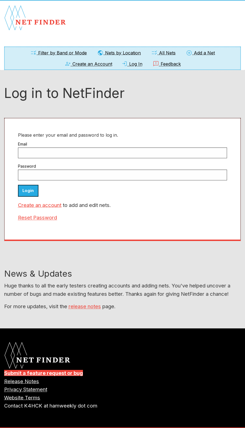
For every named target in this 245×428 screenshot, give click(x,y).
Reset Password (37, 217)
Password (27, 166)
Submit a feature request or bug (43, 373)
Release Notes (21, 381)
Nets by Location (119, 53)
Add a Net (200, 53)
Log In (131, 64)
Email (22, 144)
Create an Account (88, 64)
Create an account (39, 205)
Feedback (167, 64)
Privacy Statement (25, 389)
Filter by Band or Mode (58, 53)
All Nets (163, 53)
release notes (85, 306)
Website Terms (22, 398)
